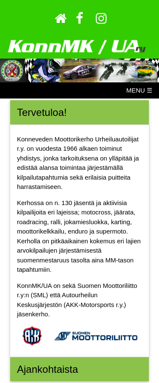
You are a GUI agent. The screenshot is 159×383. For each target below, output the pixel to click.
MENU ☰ (139, 90)
